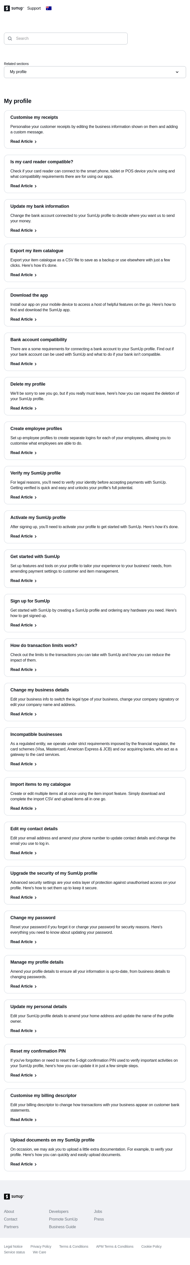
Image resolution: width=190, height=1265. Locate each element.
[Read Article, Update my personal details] (95, 1031)
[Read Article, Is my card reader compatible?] (95, 186)
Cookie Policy (151, 1246)
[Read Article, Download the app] (95, 319)
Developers (59, 1211)
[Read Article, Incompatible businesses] (95, 764)
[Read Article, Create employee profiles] (95, 453)
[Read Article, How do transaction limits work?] (95, 669)
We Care (39, 1252)
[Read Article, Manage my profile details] (95, 986)
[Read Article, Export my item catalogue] (95, 275)
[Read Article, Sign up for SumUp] (95, 625)
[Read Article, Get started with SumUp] (95, 580)
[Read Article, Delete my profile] (95, 408)
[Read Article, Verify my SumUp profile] (95, 497)
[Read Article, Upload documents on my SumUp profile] (95, 1164)
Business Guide (62, 1227)
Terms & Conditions (73, 1246)
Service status (14, 1252)
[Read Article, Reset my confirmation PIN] (95, 1075)
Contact (10, 1219)
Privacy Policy (40, 1246)
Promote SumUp (63, 1219)
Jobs (98, 1211)
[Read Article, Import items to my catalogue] (95, 808)
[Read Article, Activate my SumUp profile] (95, 536)
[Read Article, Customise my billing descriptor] (95, 1119)
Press (99, 1219)
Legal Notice (13, 1246)
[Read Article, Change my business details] (95, 714)
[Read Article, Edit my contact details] (95, 853)
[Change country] (49, 8)
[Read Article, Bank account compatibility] (95, 364)
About (9, 1211)
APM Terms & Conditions (115, 1246)
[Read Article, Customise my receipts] (95, 141)
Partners (11, 1227)
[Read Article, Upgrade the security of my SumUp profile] (95, 897)
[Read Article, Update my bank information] (95, 230)
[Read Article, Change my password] (95, 942)
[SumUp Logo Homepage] (15, 8)
